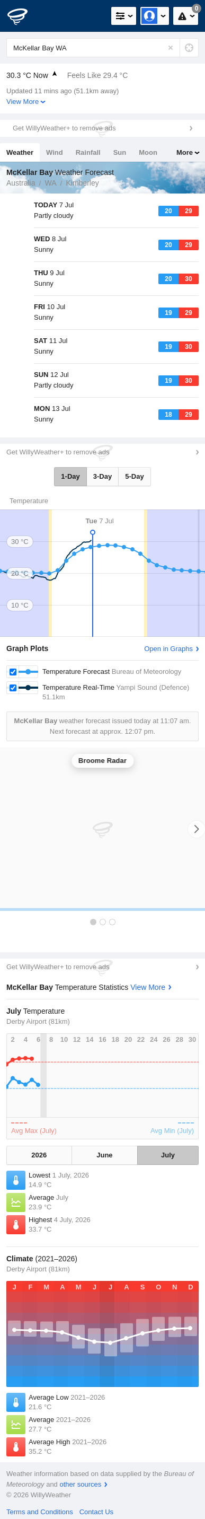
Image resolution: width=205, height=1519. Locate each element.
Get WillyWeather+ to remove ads (64, 128)
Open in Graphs (168, 649)
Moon (148, 152)
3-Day (102, 476)
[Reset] (170, 47)
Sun (120, 152)
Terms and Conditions (39, 1512)
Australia (20, 183)
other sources (80, 1484)
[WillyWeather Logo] (23, 16)
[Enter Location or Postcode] (102, 47)
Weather (19, 152)
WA (50, 183)
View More (22, 102)
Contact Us (96, 1512)
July (168, 1155)
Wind (54, 152)
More (184, 152)
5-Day (134, 476)
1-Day (70, 476)
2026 (39, 1155)
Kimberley (82, 183)
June (104, 1155)
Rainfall (88, 152)
